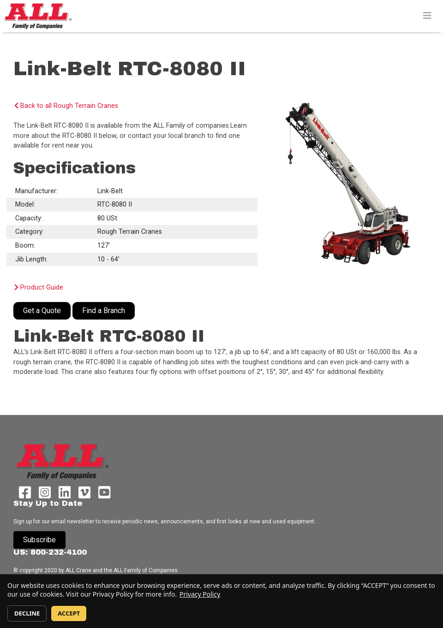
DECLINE (27, 613)
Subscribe (39, 539)
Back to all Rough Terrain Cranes (66, 106)
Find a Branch (103, 310)
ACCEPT (69, 613)
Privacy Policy (200, 594)
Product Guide (38, 287)
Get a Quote (42, 310)
